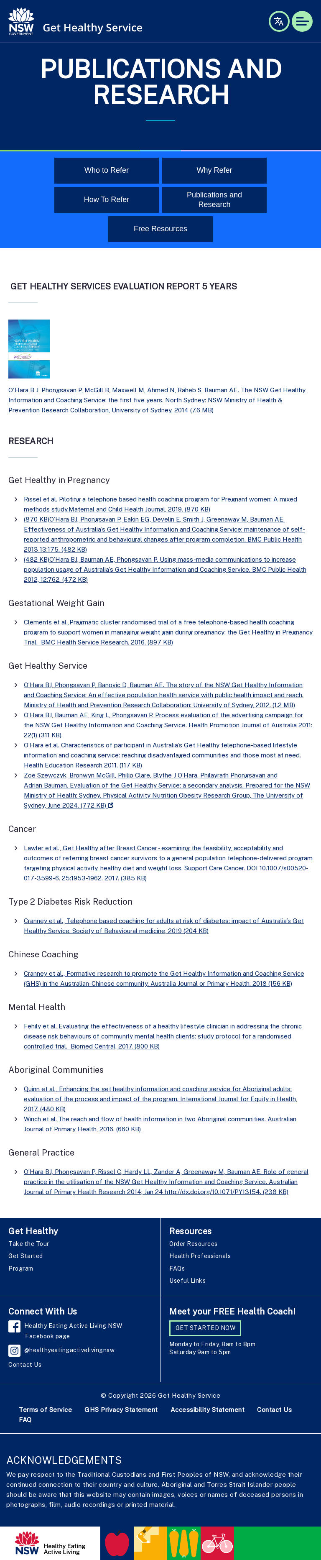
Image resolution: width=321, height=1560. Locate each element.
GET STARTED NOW (206, 1328)
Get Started (25, 1256)
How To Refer (107, 199)
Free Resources (160, 229)
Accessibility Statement (208, 1409)
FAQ (25, 1419)
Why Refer (214, 170)
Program (20, 1268)
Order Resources (193, 1243)
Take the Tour (28, 1243)
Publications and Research (214, 200)
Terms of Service (45, 1409)
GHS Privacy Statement (121, 1409)
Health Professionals (200, 1256)
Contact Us (24, 1364)
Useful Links (187, 1280)
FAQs (177, 1268)
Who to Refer (106, 170)
